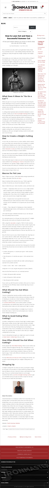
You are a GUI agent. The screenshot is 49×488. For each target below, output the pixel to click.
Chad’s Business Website (13, 423)
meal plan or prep (10, 148)
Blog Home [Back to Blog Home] (40, 35)
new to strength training (20, 113)
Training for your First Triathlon (41, 43)
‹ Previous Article (11, 437)
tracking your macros (18, 161)
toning (27, 429)
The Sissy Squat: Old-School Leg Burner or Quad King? (42, 113)
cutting (10, 429)
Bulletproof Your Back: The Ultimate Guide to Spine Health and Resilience (42, 104)
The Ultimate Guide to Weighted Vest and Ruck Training (41, 68)
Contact (24, 477)
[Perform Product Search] (45, 13)
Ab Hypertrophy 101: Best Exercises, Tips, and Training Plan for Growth (42, 95)
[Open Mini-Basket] (43, 7)
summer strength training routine (22, 375)
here (20, 178)
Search (32, 27)
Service (24, 472)
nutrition (17, 429)
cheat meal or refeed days (10, 337)
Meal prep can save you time (14, 357)
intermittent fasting (17, 345)
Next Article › (38, 437)
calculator (13, 223)
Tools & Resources (24, 467)
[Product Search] (22, 13)
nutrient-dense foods (9, 302)
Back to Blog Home (25, 437)
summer (22, 429)
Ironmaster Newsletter (24, 461)
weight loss (31, 429)
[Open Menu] (5, 7)
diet (14, 429)
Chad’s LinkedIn (11, 426)
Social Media (24, 482)
